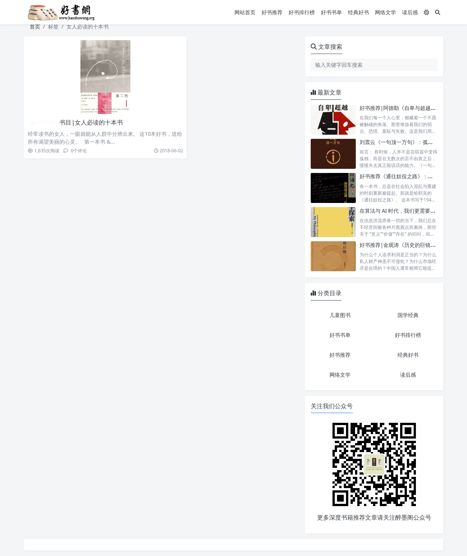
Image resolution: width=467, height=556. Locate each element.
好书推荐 (272, 12)
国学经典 (408, 315)
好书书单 (331, 12)
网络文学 (385, 12)
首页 (35, 26)
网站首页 (244, 12)
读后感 (410, 12)
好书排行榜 (302, 12)
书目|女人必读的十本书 (91, 122)
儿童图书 (340, 315)
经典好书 (358, 12)
